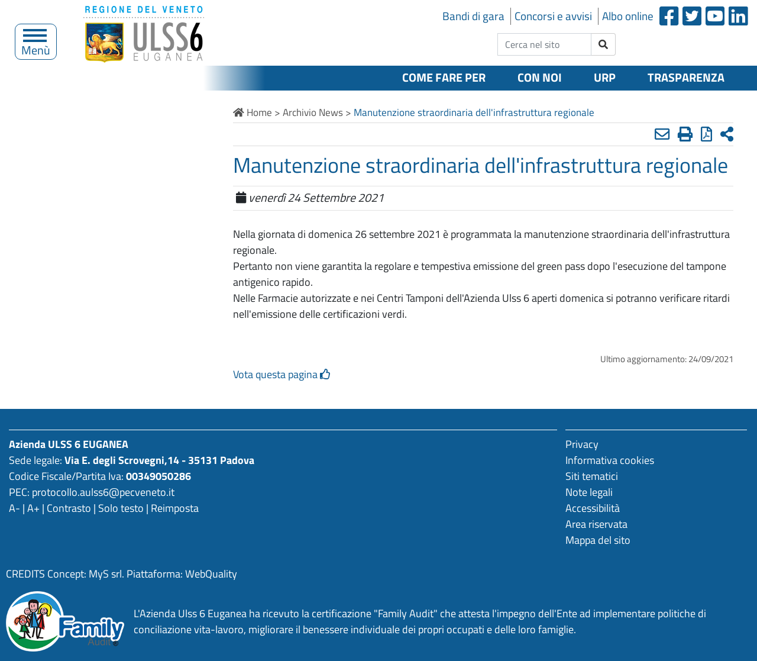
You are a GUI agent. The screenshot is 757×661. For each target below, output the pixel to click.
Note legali (589, 492)
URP (605, 77)
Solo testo (121, 508)
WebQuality (211, 574)
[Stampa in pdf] (706, 134)
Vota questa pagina (282, 374)
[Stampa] (685, 134)
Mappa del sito (597, 540)
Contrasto (69, 508)
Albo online (628, 16)
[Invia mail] (662, 134)
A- (14, 508)
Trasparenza (686, 77)
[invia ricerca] (603, 44)
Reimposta (175, 508)
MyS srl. (106, 574)
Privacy (582, 444)
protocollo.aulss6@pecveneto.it (103, 492)
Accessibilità (592, 508)
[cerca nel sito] (544, 44)
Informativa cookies (609, 460)
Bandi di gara (473, 16)
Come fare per (444, 77)
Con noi (539, 77)
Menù (35, 46)
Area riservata (596, 524)
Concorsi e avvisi (553, 16)
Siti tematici (591, 476)
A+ (33, 508)
